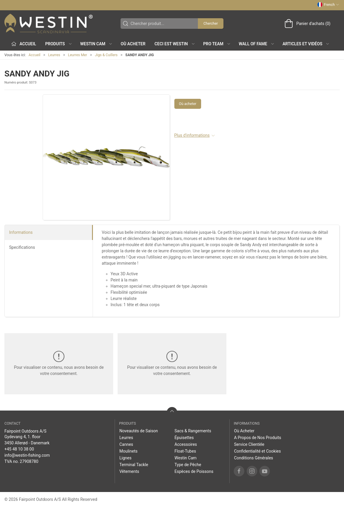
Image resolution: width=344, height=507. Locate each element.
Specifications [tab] (22, 247)
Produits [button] (58, 43)
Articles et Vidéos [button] (306, 43)
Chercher (210, 23)
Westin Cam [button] (96, 43)
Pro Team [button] (217, 43)
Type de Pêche (188, 464)
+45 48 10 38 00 (19, 449)
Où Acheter (133, 43)
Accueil (34, 55)
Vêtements (129, 471)
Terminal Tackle (133, 464)
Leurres (54, 55)
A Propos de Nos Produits (257, 437)
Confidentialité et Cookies (257, 451)
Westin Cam (186, 458)
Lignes (125, 458)
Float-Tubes (185, 451)
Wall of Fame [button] (257, 43)
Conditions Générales (253, 458)
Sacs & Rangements (193, 430)
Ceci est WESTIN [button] (175, 43)
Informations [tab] (21, 232)
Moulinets (128, 451)
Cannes (126, 444)
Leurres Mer (77, 55)
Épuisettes (184, 437)
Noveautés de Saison (138, 430)
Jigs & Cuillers (106, 55)
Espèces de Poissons (194, 471)
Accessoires (186, 444)
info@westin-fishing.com (27, 455)
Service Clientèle (249, 444)
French (328, 4)
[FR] (48, 23)
